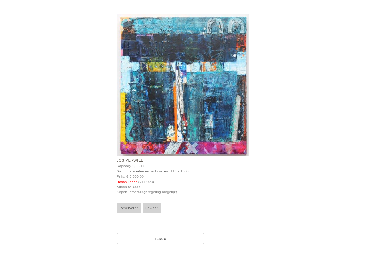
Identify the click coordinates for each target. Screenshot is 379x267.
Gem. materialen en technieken (142, 171)
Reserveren (129, 208)
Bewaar (151, 208)
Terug (160, 238)
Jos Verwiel (130, 160)
